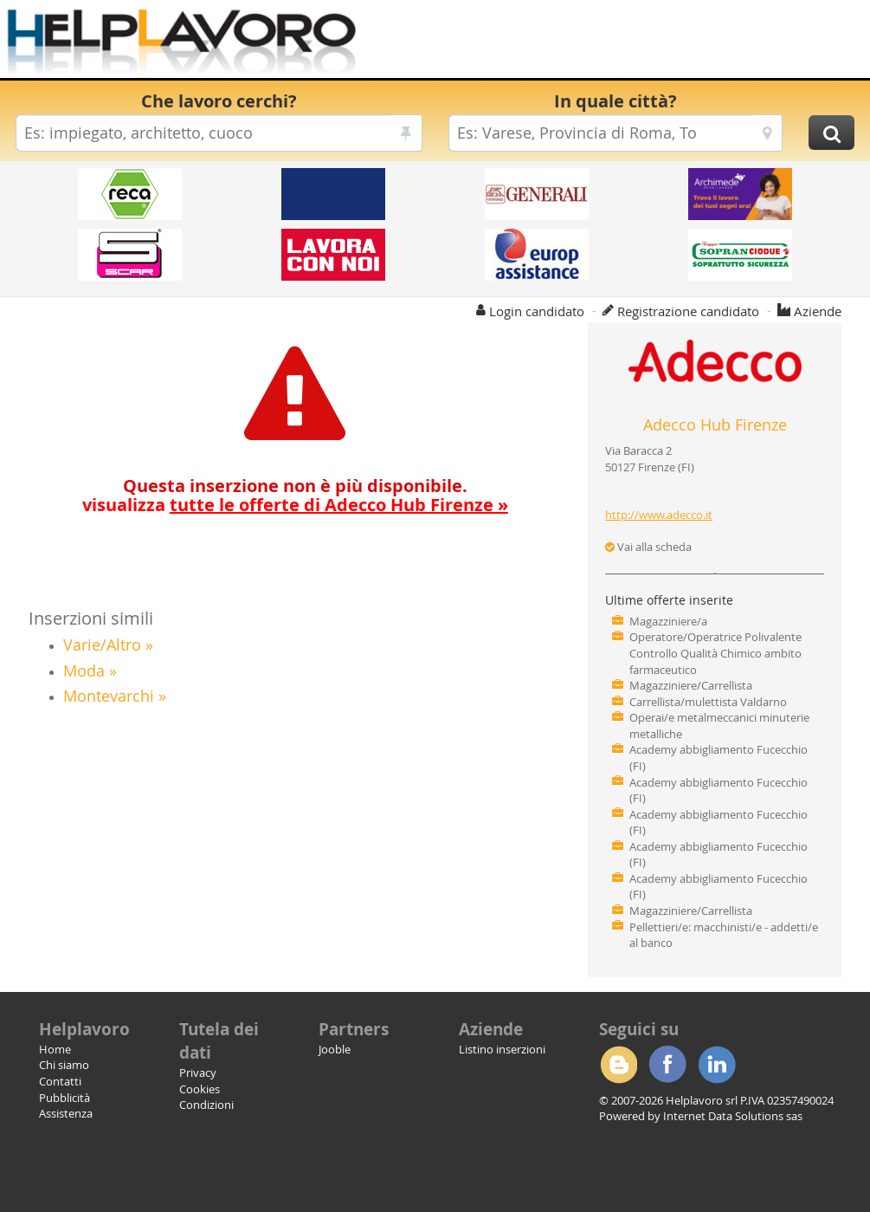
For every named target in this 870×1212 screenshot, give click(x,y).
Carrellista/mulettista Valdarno (708, 702)
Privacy (197, 1072)
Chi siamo (64, 1065)
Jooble (335, 1049)
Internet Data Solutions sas (732, 1116)
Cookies (199, 1089)
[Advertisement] (601, 43)
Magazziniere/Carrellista (690, 685)
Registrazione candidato (688, 311)
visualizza (295, 504)
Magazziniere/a (668, 621)
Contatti (60, 1081)
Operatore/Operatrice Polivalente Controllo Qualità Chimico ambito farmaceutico (715, 653)
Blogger (618, 1065)
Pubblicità (64, 1097)
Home (55, 1049)
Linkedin (717, 1065)
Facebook (667, 1065)
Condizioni (206, 1104)
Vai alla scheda (648, 546)
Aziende (817, 311)
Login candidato (536, 311)
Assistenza (66, 1113)
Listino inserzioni (502, 1049)
